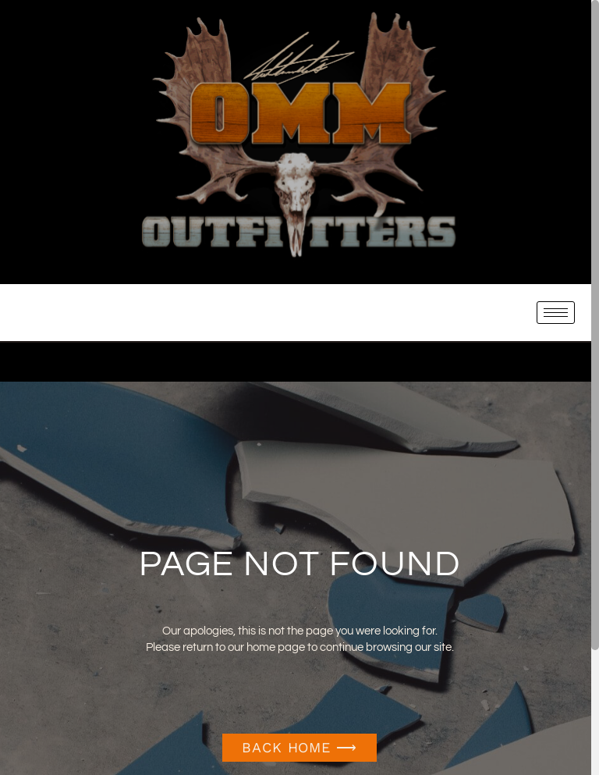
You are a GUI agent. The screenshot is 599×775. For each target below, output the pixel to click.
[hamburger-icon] (556, 312)
